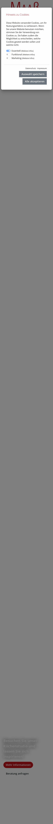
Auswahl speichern (32, 74)
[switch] (8, 54)
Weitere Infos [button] (27, 51)
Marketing (23, 58)
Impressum (42, 68)
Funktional (23, 54)
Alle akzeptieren (34, 81)
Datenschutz (30, 68)
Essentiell (22, 50)
